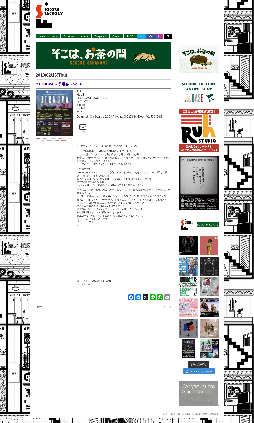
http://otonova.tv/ (85, 284)
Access (84, 36)
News (54, 36)
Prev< (39, 306)
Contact (116, 36)
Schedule (69, 36)
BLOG (130, 36)
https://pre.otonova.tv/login (90, 182)
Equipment (100, 36)
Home (42, 36)
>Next (167, 306)
